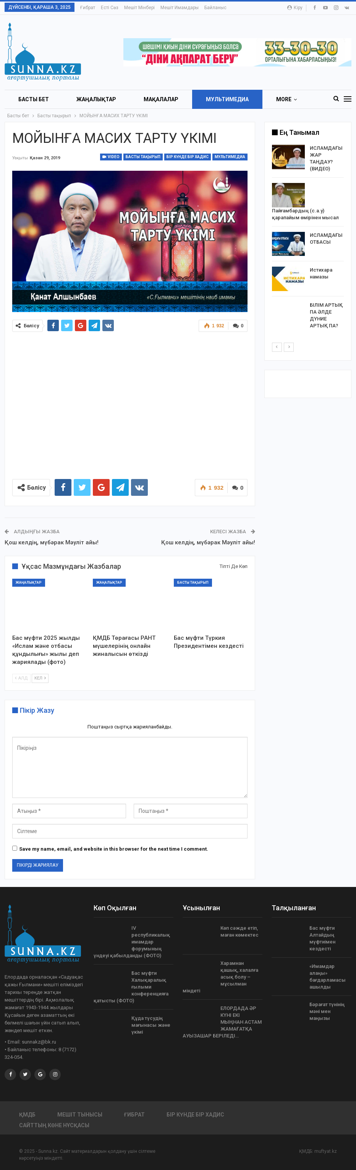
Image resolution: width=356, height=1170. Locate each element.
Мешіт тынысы (79, 1115)
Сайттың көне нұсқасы (54, 1125)
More (283, 99)
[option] (308, 238)
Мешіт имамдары (179, 7)
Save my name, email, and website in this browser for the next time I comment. (113, 849)
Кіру (295, 7)
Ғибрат (87, 7)
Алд (21, 678)
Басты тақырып (143, 157)
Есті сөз (109, 7)
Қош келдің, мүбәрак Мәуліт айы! (52, 542)
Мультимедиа (227, 99)
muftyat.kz (325, 1151)
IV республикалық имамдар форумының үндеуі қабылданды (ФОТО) (132, 941)
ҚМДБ (27, 1115)
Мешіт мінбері (139, 7)
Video (111, 157)
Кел (40, 678)
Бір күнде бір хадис (188, 157)
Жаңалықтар (96, 99)
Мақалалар (161, 99)
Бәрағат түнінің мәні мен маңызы (327, 1011)
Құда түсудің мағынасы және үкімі (150, 1025)
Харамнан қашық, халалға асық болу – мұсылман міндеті (220, 977)
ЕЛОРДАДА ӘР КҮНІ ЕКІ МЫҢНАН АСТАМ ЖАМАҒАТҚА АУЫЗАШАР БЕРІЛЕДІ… (222, 1022)
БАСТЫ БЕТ (33, 99)
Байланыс (215, 7)
